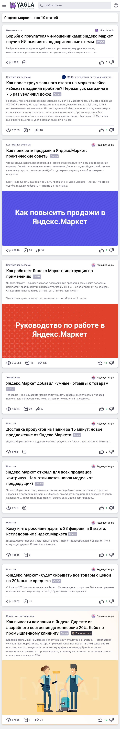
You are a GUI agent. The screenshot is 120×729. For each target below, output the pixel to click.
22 (28, 409)
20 (28, 250)
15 (29, 363)
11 (28, 601)
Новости (11, 423)
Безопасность (14, 30)
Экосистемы (13, 377)
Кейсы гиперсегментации (20, 616)
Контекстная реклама (18, 77)
